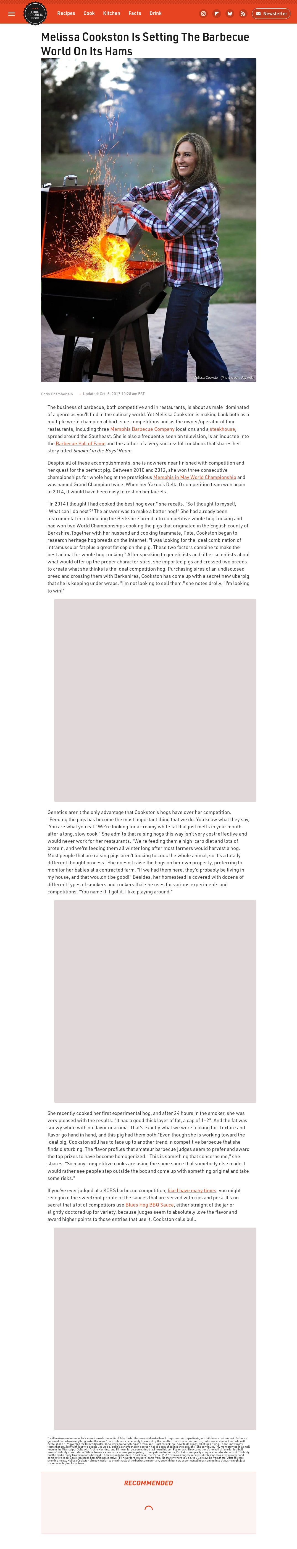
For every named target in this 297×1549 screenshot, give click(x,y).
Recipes (66, 13)
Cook (89, 13)
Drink (155, 13)
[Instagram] (203, 13)
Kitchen (111, 13)
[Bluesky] (229, 13)
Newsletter (271, 13)
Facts (134, 13)
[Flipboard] (216, 13)
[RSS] (243, 13)
